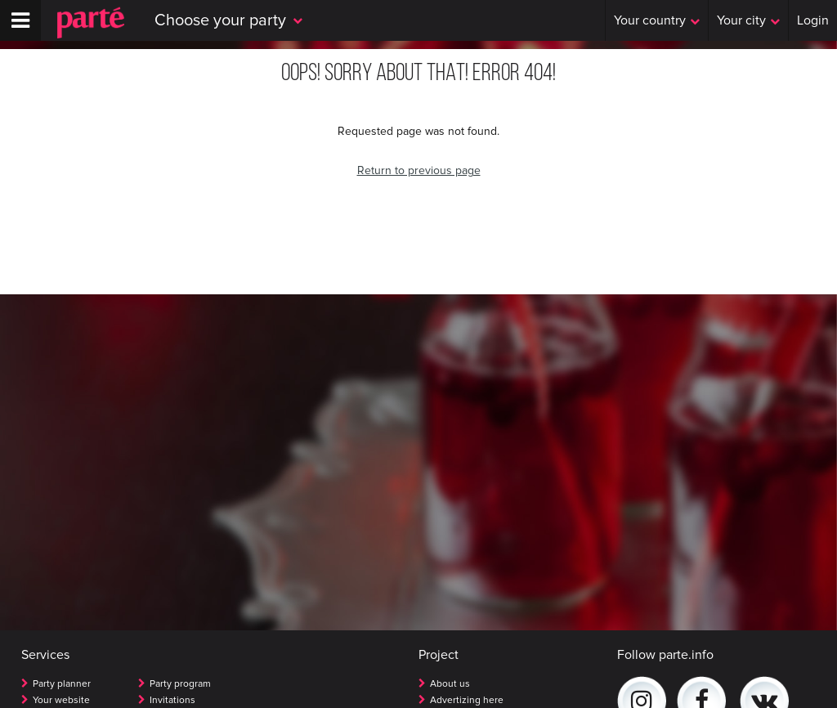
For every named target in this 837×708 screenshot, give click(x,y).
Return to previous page (419, 170)
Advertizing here (467, 700)
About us (450, 684)
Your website (61, 700)
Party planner (62, 684)
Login (813, 20)
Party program (180, 684)
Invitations (172, 700)
